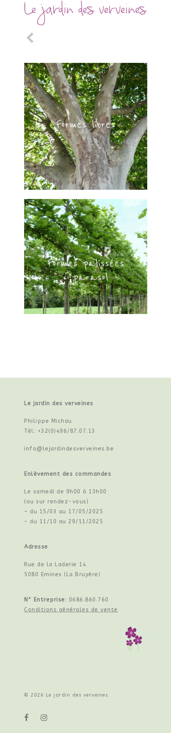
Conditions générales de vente (71, 609)
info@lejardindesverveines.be (69, 448)
